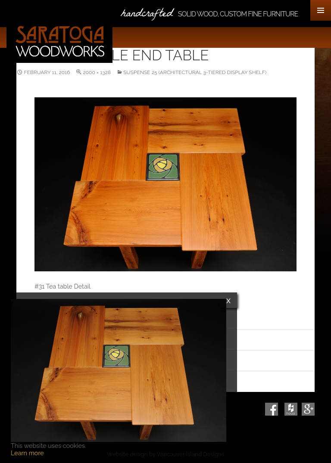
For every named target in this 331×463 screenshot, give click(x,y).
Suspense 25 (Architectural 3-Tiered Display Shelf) (194, 72)
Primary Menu (320, 10)
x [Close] (228, 300)
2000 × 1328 (97, 72)
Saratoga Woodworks (59, 41)
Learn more (27, 453)
